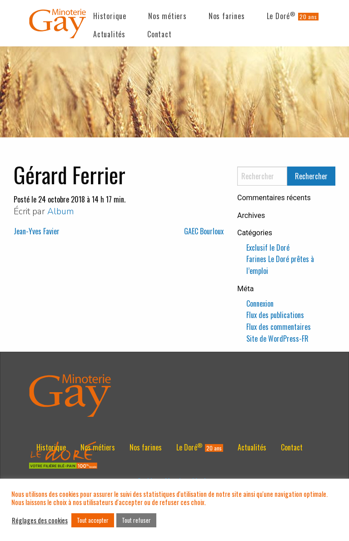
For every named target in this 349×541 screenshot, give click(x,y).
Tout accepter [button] (93, 520)
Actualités (109, 34)
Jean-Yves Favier (37, 231)
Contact (159, 34)
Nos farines (227, 15)
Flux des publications (275, 314)
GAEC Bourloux (204, 231)
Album (60, 211)
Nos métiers (167, 15)
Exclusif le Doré (267, 247)
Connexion (260, 303)
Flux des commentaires (278, 326)
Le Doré (281, 15)
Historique (109, 15)
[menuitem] (110, 14)
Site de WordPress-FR (277, 338)
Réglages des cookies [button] (40, 520)
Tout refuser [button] (136, 520)
